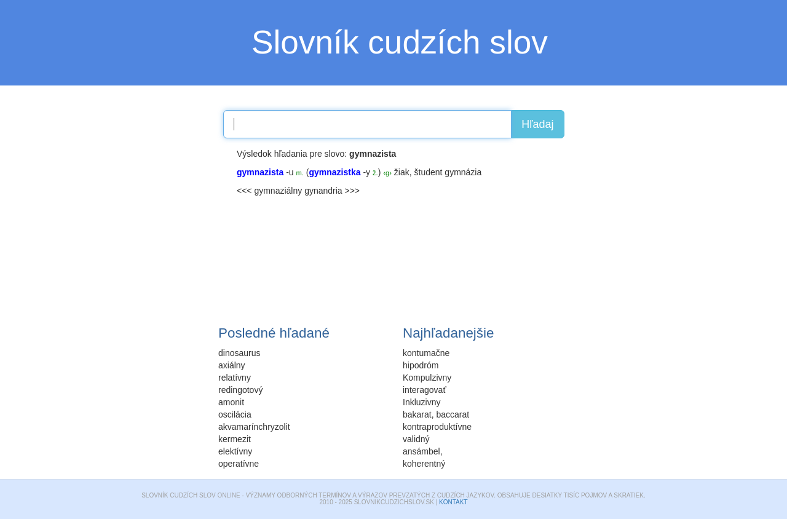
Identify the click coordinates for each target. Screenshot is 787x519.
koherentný (424, 464)
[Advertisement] (135, 224)
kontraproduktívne (437, 427)
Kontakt (453, 502)
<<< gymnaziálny (269, 191)
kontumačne (426, 353)
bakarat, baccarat (436, 414)
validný (416, 439)
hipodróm (420, 365)
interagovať (424, 390)
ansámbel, (423, 451)
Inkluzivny (421, 402)
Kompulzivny (427, 377)
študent (428, 172)
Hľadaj (537, 124)
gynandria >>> (332, 191)
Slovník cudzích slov (399, 42)
